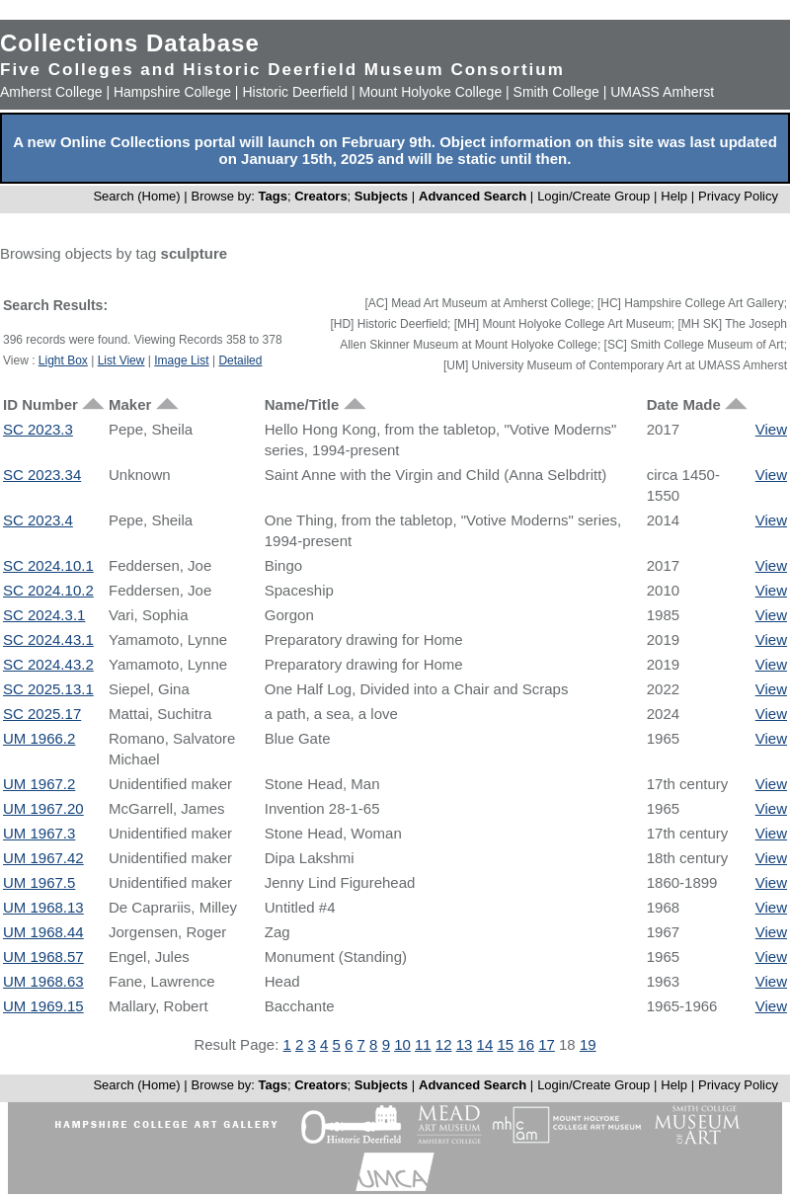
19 (588, 1044)
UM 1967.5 (39, 882)
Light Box (63, 360)
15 (505, 1044)
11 (423, 1044)
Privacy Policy (738, 196)
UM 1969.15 (43, 1006)
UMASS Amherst (662, 92)
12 (443, 1044)
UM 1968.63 (43, 981)
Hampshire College (172, 92)
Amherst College (51, 92)
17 (546, 1044)
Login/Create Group (595, 196)
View (771, 429)
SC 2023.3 (38, 429)
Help (674, 196)
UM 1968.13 (43, 907)
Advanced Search (472, 196)
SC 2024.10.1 (48, 565)
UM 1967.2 (39, 783)
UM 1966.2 (39, 738)
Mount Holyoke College (430, 92)
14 (485, 1044)
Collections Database (130, 43)
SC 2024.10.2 (48, 590)
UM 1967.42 (43, 857)
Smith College (556, 92)
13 (464, 1044)
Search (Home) (136, 196)
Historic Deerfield (295, 92)
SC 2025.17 (42, 713)
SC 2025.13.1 (48, 688)
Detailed (240, 360)
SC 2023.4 (38, 520)
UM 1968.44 (43, 931)
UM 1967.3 (39, 833)
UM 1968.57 (43, 956)
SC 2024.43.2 (48, 664)
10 (402, 1044)
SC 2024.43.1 (48, 639)
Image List (181, 360)
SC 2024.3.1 (44, 614)
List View (121, 360)
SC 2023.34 (42, 474)
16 (525, 1044)
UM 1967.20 (43, 808)
